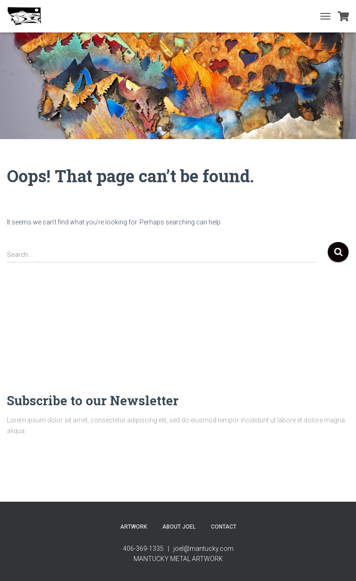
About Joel (179, 527)
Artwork (133, 527)
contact (223, 527)
